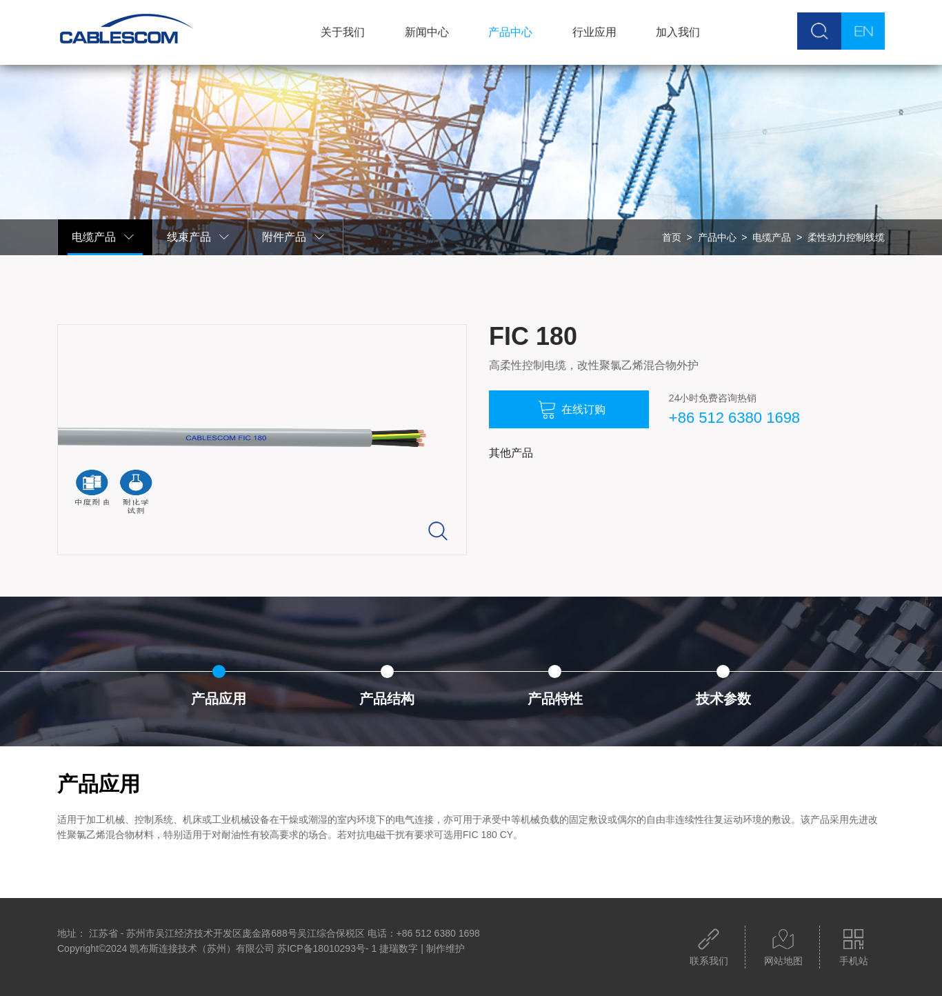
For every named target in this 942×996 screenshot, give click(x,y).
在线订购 (571, 409)
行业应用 (594, 32)
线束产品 (198, 237)
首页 (671, 237)
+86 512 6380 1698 (732, 417)
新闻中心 (425, 32)
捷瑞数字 (398, 948)
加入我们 (677, 32)
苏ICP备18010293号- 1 (327, 948)
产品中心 (510, 32)
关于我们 (342, 32)
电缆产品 (103, 237)
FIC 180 (533, 336)
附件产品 (293, 237)
